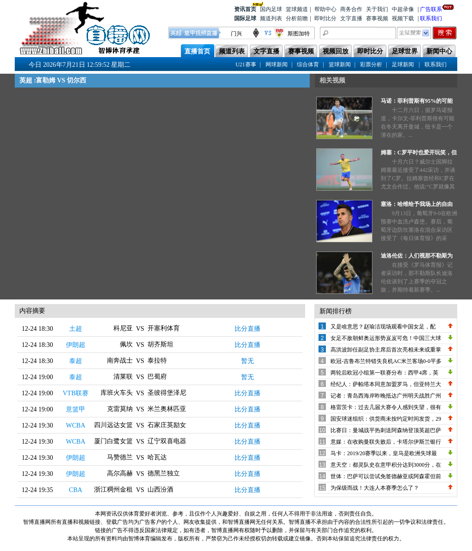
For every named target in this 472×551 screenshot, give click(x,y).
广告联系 (431, 8)
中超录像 (403, 9)
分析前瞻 (297, 18)
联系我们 (431, 18)
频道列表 (271, 18)
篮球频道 (297, 9)
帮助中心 (325, 9)
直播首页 (197, 51)
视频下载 (403, 18)
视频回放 (335, 51)
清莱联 (123, 376)
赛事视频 (377, 18)
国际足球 (245, 18)
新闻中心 (439, 51)
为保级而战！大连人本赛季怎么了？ (374, 488)
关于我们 (377, 9)
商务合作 (351, 9)
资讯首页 (245, 8)
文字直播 (351, 18)
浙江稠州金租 (113, 489)
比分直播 (247, 328)
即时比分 (325, 18)
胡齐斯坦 (160, 344)
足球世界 (405, 51)
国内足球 (271, 9)
